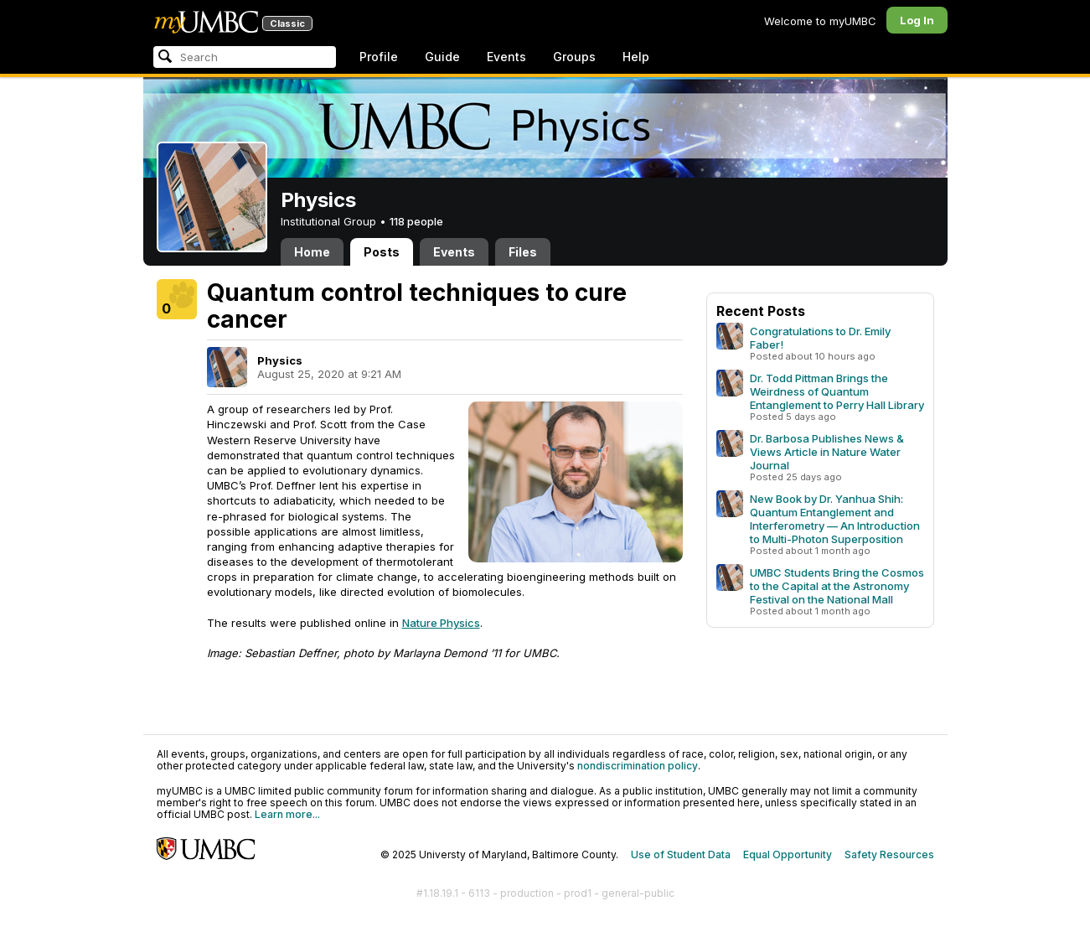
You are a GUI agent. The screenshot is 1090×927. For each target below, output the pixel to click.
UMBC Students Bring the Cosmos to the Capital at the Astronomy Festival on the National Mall (837, 586)
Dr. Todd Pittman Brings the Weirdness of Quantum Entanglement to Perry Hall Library (837, 391)
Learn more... (287, 814)
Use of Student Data (681, 854)
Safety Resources (889, 854)
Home (312, 252)
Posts (382, 252)
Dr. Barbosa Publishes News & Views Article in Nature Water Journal (827, 452)
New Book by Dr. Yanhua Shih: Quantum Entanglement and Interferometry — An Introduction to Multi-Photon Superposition (835, 519)
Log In (917, 20)
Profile (378, 56)
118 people (416, 221)
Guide (442, 56)
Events (506, 56)
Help (635, 56)
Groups (574, 56)
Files (523, 252)
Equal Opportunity (787, 854)
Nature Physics (441, 622)
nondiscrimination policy (637, 765)
